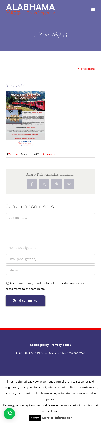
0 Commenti (49, 154)
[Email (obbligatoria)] (50, 259)
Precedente (88, 68)
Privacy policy (61, 345)
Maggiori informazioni (57, 417)
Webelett (13, 154)
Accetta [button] (35, 417)
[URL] (50, 270)
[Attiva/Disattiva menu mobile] (93, 9)
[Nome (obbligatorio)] (50, 247)
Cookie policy (39, 345)
